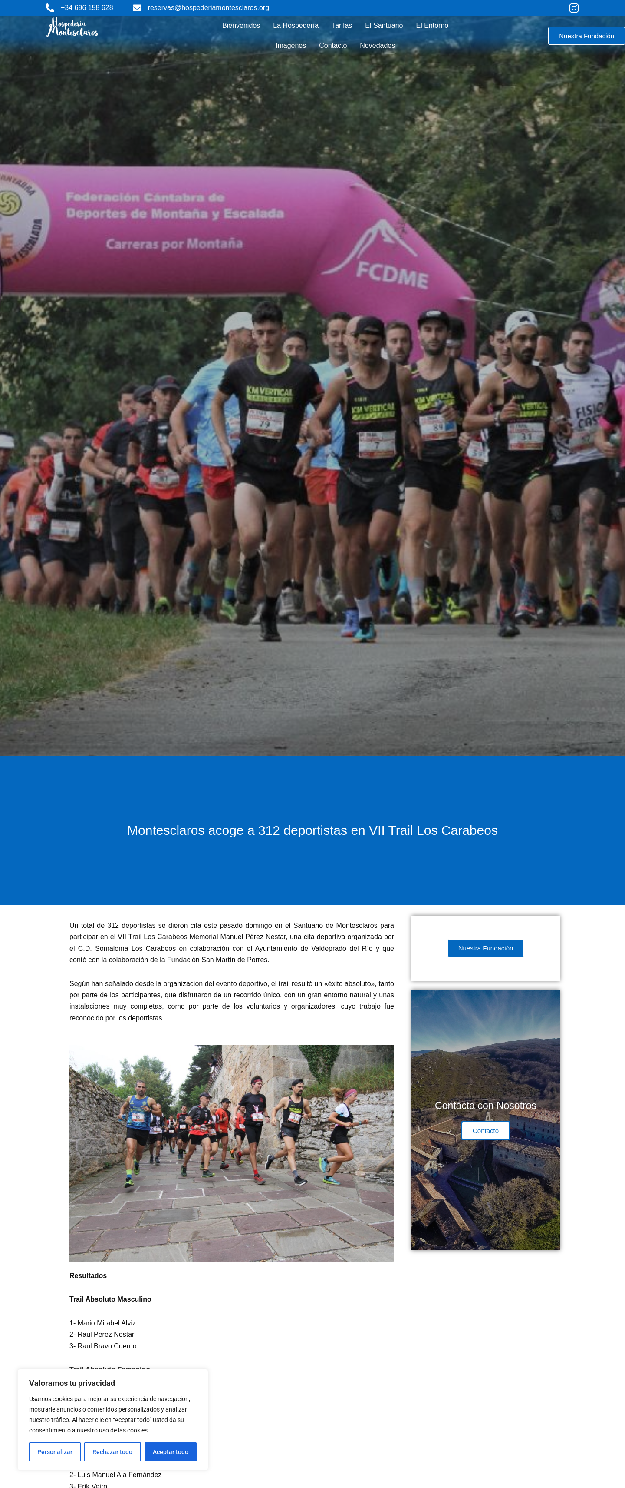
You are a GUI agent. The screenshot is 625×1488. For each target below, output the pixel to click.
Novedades (377, 45)
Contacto (333, 45)
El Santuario (384, 25)
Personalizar (54, 1451)
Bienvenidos (241, 25)
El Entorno (432, 25)
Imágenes (291, 45)
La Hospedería (296, 25)
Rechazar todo (112, 1451)
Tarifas (342, 25)
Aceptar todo (170, 1451)
